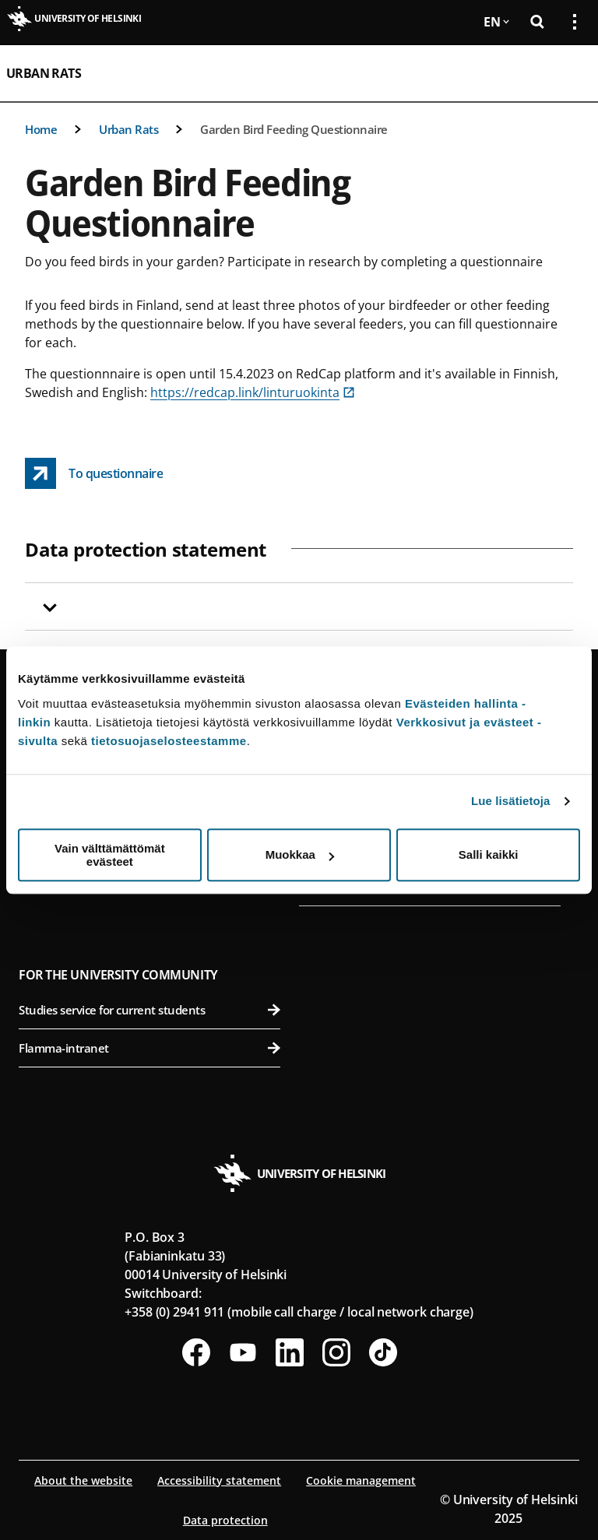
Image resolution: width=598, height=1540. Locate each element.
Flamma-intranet (149, 1048)
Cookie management (361, 1480)
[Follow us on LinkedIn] (290, 1352)
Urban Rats (43, 73)
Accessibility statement (219, 1480)
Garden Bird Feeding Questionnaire (294, 129)
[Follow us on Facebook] (196, 1352)
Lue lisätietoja (511, 800)
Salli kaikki (489, 854)
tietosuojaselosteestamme (169, 740)
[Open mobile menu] (568, 73)
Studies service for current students (149, 1010)
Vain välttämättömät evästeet (110, 855)
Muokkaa (300, 854)
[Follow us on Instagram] (336, 1352)
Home (41, 129)
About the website (83, 1480)
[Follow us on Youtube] (243, 1352)
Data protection (225, 1520)
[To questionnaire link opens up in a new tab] (94, 473)
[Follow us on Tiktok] (383, 1352)
